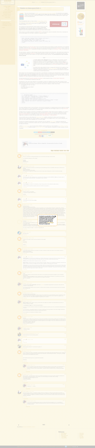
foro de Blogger (50, 222)
